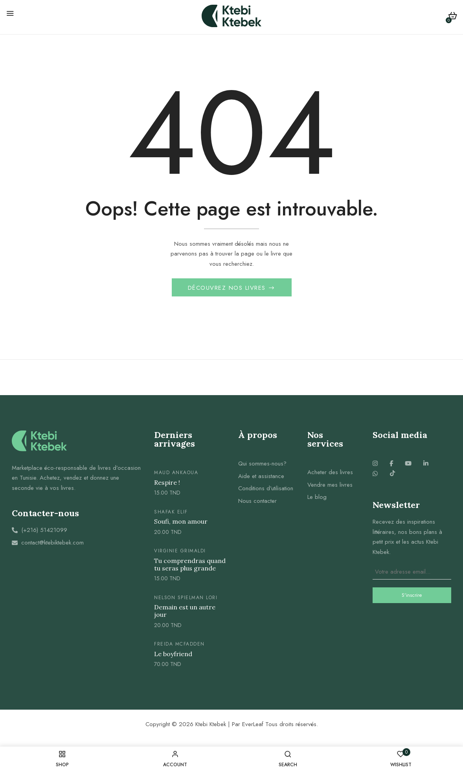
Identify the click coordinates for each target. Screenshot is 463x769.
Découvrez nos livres (228, 290)
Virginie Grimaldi (180, 553)
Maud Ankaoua (176, 474)
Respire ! (167, 485)
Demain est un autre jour (184, 613)
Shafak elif (171, 514)
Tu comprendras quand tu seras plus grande (190, 566)
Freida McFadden (179, 646)
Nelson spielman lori (185, 599)
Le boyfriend (173, 656)
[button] (452, 17)
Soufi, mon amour (181, 524)
